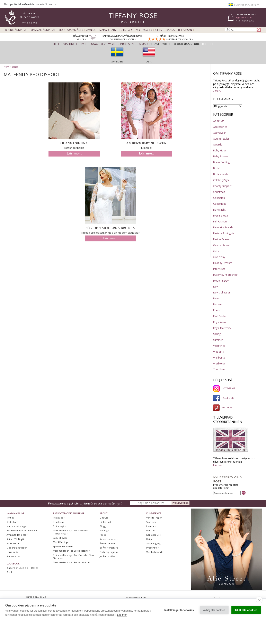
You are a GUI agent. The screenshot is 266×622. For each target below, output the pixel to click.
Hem (6, 66)
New (215, 286)
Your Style (219, 369)
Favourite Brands (223, 227)
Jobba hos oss (107, 556)
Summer (218, 340)
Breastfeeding (221, 162)
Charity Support (222, 186)
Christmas (219, 192)
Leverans (151, 526)
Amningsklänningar (17, 534)
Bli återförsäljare (109, 547)
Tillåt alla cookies (246, 610)
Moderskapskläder (71, 30)
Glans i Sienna (74, 143)
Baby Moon (220, 150)
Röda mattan (13, 543)
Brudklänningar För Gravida (22, 530)
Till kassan (185, 30)
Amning (91, 30)
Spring (217, 334)
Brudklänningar (16, 30)
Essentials (125, 30)
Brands (170, 30)
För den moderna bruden (110, 228)
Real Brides (219, 316)
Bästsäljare (12, 521)
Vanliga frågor (154, 517)
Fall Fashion (220, 221)
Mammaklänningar (43, 30)
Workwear (219, 363)
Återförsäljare (107, 543)
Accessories (220, 127)
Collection (219, 198)
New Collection (222, 292)
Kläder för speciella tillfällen (22, 567)
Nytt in (10, 517)
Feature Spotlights (223, 233)
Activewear (219, 132)
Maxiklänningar (61, 542)
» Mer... (217, 91)
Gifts (158, 30)
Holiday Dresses (222, 263)
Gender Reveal (221, 245)
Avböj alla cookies (214, 610)
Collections (219, 203)
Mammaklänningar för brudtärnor (72, 562)
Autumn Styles (221, 138)
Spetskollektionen (63, 546)
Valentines (219, 346)
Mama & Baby (107, 30)
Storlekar (151, 521)
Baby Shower (220, 156)
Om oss (104, 517)
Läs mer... (74, 154)
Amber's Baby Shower (146, 143)
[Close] (207, 44)
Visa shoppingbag (245, 20)
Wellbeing (219, 357)
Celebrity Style (221, 180)
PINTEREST (223, 407)
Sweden (117, 61)
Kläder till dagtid (16, 539)
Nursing (217, 304)
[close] (259, 599)
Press (216, 310)
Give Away (219, 257)
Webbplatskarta (154, 551)
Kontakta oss (153, 534)
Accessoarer (144, 30)
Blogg (15, 66)
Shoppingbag (153, 543)
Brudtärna (58, 521)
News (216, 298)
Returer (150, 530)
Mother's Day (221, 280)
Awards (217, 144)
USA (149, 61)
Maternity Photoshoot (225, 275)
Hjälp (149, 539)
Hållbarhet (105, 521)
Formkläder (13, 551)
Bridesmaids (220, 174)
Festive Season (221, 239)
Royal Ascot (220, 322)
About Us (218, 121)
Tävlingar (105, 530)
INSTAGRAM (224, 388)
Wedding (218, 351)
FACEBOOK (223, 397)
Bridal (216, 168)
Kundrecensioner (109, 539)
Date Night (219, 209)
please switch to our (175, 44)
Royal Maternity (222, 328)
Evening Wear (221, 215)
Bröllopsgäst (59, 526)
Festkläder (58, 517)
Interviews (219, 269)
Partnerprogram (109, 551)
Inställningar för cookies (179, 610)
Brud (9, 572)
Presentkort (152, 547)
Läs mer (122, 614)
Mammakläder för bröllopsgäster (71, 550)
